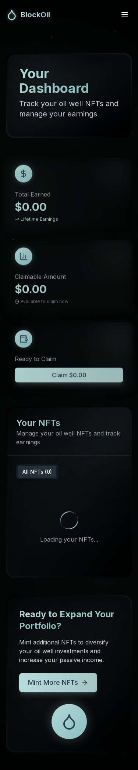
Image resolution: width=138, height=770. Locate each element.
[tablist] (37, 471)
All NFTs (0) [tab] (37, 472)
